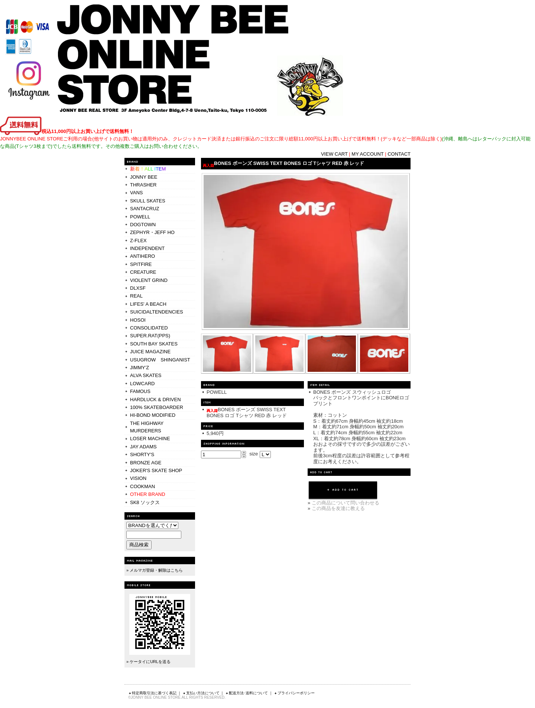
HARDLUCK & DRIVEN (155, 399)
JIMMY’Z (139, 367)
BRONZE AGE (146, 462)
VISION (138, 478)
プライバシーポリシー (294, 693)
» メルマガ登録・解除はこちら (154, 570)
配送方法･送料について (246, 693)
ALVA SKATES (146, 375)
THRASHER (143, 185)
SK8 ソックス (145, 502)
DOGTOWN (143, 224)
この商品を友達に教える (338, 508)
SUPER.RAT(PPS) (150, 335)
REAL (136, 296)
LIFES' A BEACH (148, 304)
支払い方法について (201, 693)
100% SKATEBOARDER (156, 407)
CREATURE (143, 272)
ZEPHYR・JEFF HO (152, 232)
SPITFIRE (141, 264)
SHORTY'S (142, 454)
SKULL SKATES (147, 201)
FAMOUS (140, 391)
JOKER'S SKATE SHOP (156, 470)
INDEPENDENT (147, 248)
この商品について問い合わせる (345, 503)
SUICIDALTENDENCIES (156, 312)
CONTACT (399, 154)
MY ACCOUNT (367, 154)
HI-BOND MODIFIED (152, 415)
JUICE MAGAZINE (150, 351)
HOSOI (138, 320)
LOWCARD (142, 383)
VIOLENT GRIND (149, 280)
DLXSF (138, 288)
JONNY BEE (143, 177)
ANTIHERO (142, 256)
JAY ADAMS (143, 446)
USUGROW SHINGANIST (160, 360)
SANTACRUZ (144, 208)
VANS (136, 192)
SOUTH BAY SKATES (154, 344)
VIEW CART (334, 154)
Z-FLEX (138, 240)
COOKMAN (142, 486)
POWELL (140, 217)
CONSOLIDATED (149, 328)
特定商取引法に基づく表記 (152, 693)
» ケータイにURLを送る (148, 661)
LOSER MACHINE (150, 438)
